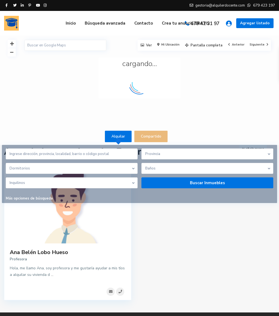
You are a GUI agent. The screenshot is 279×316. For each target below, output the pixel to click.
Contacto (143, 23)
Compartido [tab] (151, 136)
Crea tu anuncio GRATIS (186, 23)
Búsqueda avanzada (105, 23)
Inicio (71, 23)
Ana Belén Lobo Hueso (39, 252)
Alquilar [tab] (118, 136)
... (52, 274)
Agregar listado (255, 23)
